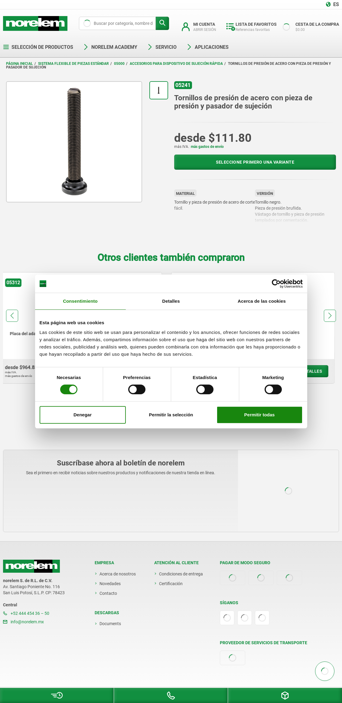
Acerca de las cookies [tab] (262, 301)
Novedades (110, 583)
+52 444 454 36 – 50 (26, 613)
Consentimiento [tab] (80, 301)
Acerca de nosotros (117, 573)
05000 (119, 64)
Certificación (171, 583)
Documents (110, 623)
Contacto (108, 593)
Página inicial (19, 63)
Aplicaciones (207, 47)
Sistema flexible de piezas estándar (73, 64)
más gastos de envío (207, 147)
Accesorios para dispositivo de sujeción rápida (176, 64)
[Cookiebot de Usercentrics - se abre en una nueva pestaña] (276, 283)
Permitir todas (259, 414)
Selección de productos (38, 47)
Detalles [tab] (171, 301)
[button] (12, 316)
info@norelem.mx (23, 621)
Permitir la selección (171, 414)
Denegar (82, 414)
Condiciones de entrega (181, 573)
